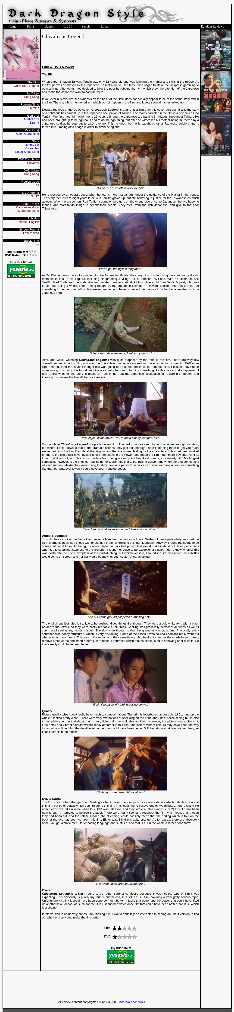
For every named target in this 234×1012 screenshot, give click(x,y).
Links (104, 26)
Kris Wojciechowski (132, 1002)
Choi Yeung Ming (27, 133)
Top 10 (67, 26)
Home (12, 26)
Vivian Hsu (32, 148)
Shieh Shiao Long (27, 151)
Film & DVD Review (58, 67)
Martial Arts (31, 119)
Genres (49, 26)
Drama (34, 122)
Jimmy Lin (32, 145)
